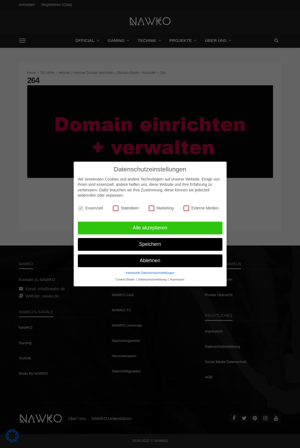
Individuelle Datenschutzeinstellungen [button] (150, 270)
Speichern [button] (150, 241)
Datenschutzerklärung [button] (152, 277)
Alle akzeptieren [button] (150, 225)
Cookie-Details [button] (125, 277)
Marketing (161, 205)
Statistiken (126, 205)
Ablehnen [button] (150, 258)
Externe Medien (201, 205)
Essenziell (90, 205)
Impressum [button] (177, 277)
